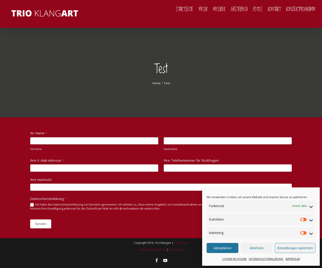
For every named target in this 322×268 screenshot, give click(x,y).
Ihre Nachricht (41, 179)
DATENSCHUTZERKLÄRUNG (266, 259)
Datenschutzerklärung (152, 249)
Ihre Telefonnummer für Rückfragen (191, 160)
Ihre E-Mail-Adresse (47, 160)
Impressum (181, 243)
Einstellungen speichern (295, 248)
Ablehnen (257, 248)
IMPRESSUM (293, 259)
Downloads (176, 249)
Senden (41, 224)
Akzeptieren (222, 248)
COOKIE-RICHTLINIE (234, 259)
